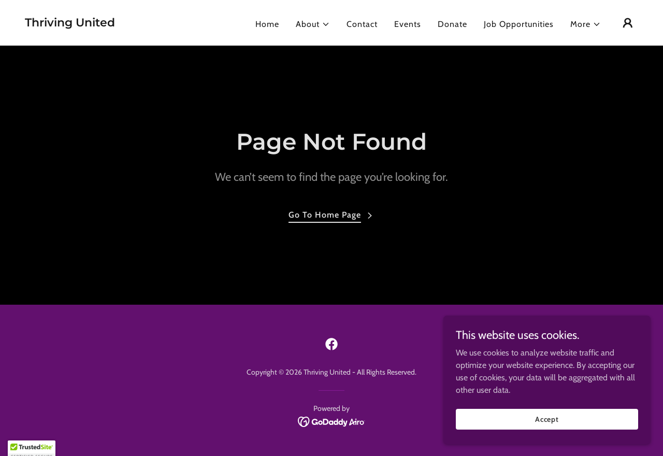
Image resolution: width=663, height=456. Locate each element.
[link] (70, 23)
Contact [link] (362, 24)
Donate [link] (452, 24)
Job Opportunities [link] (519, 24)
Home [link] (267, 24)
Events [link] (407, 24)
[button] (313, 24)
